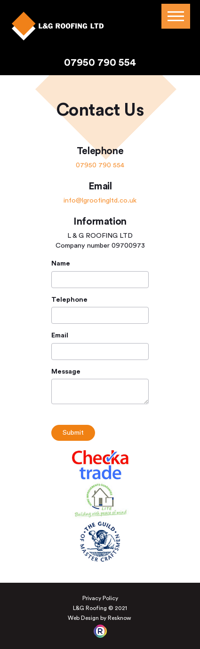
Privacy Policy (100, 598)
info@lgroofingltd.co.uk (100, 200)
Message (65, 371)
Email (59, 335)
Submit (73, 432)
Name (60, 263)
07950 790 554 (100, 62)
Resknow (119, 618)
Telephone (69, 300)
